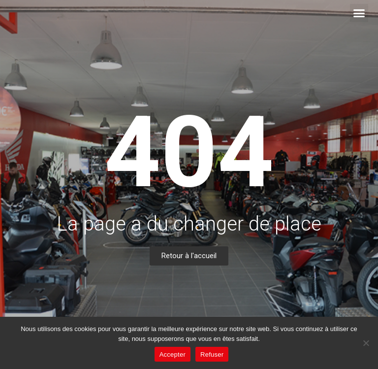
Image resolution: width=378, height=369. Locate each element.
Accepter (172, 354)
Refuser (211, 354)
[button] (359, 13)
